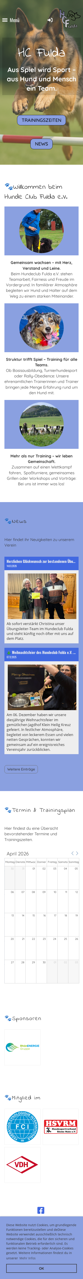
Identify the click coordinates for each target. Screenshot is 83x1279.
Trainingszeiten (41, 120)
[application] (41, 917)
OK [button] (41, 1268)
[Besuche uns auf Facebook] (40, 1210)
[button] (72, 853)
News (41, 144)
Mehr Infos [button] (27, 1258)
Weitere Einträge (21, 769)
